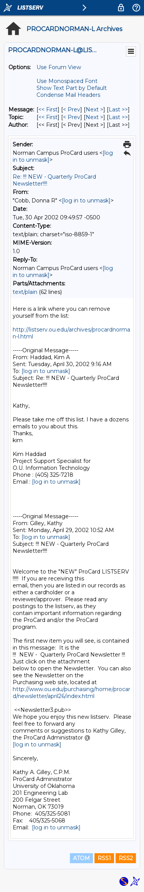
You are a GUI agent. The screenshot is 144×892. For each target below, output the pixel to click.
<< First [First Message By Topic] (48, 117)
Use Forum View (58, 67)
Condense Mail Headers (68, 94)
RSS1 (104, 858)
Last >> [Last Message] (118, 109)
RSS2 (126, 858)
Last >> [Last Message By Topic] (118, 117)
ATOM (81, 858)
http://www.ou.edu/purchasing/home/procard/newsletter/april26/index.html (71, 693)
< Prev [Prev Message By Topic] (71, 117)
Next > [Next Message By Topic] (94, 117)
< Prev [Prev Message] (71, 109)
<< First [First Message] (48, 109)
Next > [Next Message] (94, 109)
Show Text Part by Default (71, 88)
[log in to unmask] (86, 200)
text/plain (25, 291)
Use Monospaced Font (67, 81)
